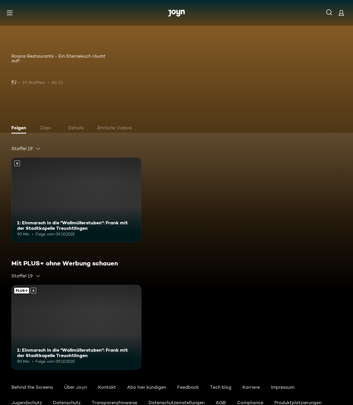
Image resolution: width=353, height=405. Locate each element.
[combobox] (26, 148)
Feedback (188, 387)
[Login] (341, 13)
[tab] (20, 128)
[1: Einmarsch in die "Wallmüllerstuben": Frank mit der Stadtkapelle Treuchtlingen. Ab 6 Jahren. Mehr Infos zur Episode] (76, 200)
